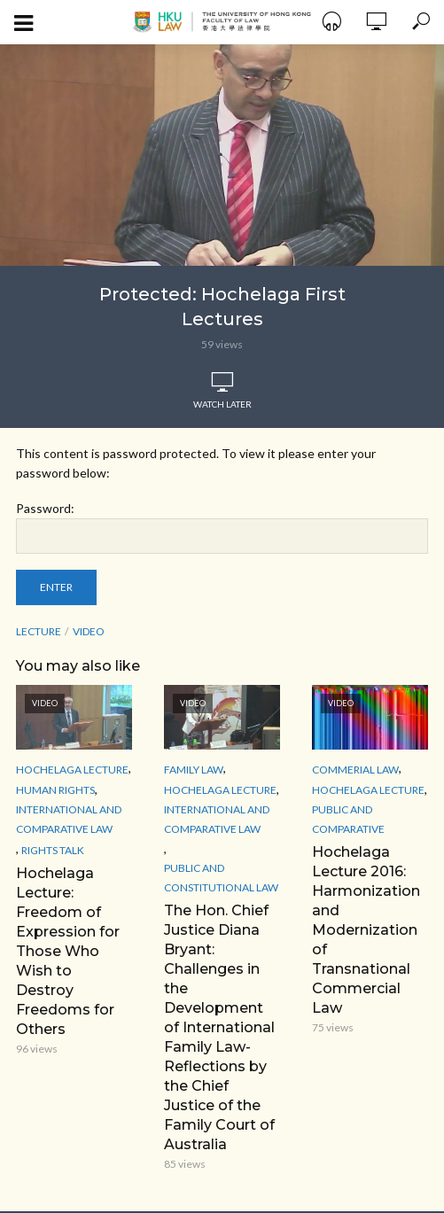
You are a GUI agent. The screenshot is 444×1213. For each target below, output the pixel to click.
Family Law (193, 769)
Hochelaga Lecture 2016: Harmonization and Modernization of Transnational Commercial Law (366, 930)
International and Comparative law (68, 819)
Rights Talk (52, 850)
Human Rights (55, 790)
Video (89, 631)
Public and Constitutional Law (221, 877)
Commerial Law (355, 769)
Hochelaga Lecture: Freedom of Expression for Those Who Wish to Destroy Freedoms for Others (68, 951)
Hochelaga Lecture (72, 769)
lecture (38, 631)
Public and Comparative (348, 819)
